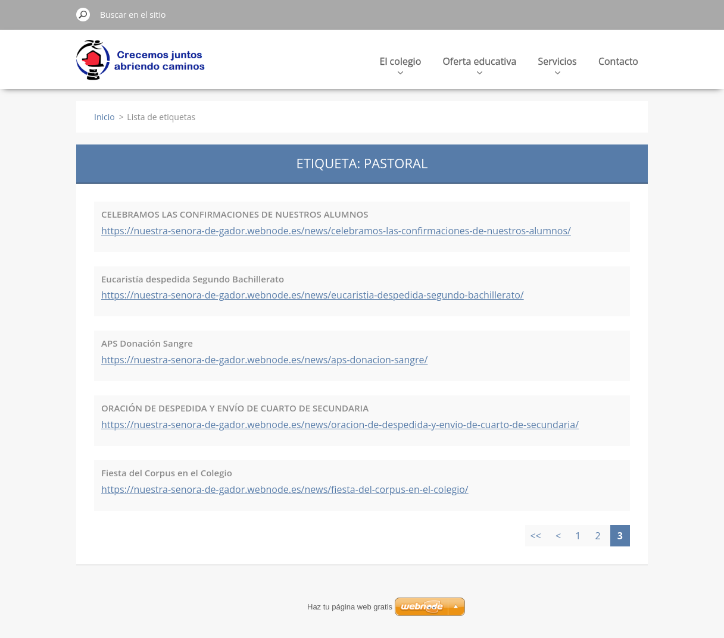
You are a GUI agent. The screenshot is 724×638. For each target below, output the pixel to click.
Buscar (83, 14)
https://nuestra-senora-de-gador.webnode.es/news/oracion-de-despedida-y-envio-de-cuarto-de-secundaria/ (340, 424)
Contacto (618, 61)
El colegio (400, 64)
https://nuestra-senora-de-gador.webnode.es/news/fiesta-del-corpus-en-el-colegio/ (285, 489)
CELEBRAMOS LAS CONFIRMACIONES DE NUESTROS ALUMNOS (234, 214)
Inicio (104, 116)
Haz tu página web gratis (349, 606)
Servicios (557, 64)
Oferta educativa (479, 64)
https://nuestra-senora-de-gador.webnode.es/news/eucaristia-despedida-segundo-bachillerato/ (312, 294)
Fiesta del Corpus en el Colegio (166, 473)
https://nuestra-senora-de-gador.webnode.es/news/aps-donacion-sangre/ (264, 359)
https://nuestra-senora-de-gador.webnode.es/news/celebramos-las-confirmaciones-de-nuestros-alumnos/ (336, 230)
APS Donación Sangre (147, 343)
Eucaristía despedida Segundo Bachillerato (192, 279)
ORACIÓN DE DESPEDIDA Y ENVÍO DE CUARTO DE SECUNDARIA (235, 408)
